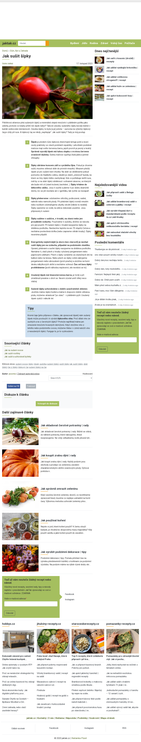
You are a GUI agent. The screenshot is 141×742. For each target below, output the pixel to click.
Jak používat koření (53, 520)
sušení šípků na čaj (37, 367)
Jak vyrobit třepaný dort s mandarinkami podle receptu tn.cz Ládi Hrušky (120, 213)
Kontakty (41, 718)
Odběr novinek (18, 728)
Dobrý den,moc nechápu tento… (109, 260)
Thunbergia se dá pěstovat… (108, 249)
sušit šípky (64, 364)
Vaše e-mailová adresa (15, 598)
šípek (36, 364)
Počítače (130, 43)
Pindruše (41, 690)
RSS (124, 728)
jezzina (12, 374)
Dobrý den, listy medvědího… (108, 269)
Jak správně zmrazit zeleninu (59, 488)
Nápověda (71, 718)
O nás (51, 718)
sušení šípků (53, 364)
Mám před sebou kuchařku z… (108, 285)
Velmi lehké (7, 63)
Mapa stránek (108, 718)
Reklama (59, 718)
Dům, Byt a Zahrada (19, 51)
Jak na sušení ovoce (13, 350)
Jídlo (84, 43)
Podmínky (83, 718)
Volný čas (116, 43)
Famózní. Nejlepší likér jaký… (108, 274)
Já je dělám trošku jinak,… (106, 299)
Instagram (69, 599)
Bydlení (74, 43)
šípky (30, 364)
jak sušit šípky (76, 364)
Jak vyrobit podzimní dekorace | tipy (63, 552)
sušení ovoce (21, 364)
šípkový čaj (23, 367)
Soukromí (94, 718)
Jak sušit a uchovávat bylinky (17, 356)
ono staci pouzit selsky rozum (109, 255)
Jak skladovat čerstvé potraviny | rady (65, 425)
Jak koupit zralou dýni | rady (58, 455)
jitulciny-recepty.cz (49, 623)
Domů (5, 51)
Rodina (94, 43)
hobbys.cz (8, 623)
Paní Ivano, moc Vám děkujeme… (110, 290)
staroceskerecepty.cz (85, 623)
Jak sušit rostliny (12, 353)
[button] (47, 92)
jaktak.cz (31, 718)
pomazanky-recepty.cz (120, 623)
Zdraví (104, 43)
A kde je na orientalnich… (106, 305)
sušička (43, 364)
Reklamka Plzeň (79, 738)
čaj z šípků (13, 367)
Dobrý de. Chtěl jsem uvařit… (108, 280)
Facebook (69, 594)
